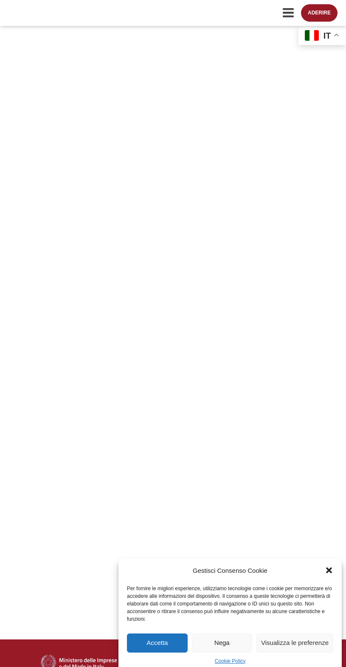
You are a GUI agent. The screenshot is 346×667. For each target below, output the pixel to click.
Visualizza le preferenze (295, 647)
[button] (329, 576)
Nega (222, 647)
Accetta (157, 647)
